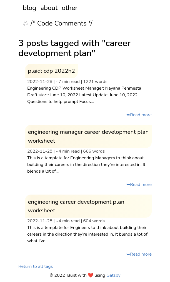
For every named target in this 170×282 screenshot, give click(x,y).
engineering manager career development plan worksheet (88, 136)
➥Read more (139, 115)
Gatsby (113, 275)
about (49, 7)
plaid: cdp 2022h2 (51, 71)
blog (29, 7)
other (70, 7)
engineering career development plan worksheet (76, 206)
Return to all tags (35, 266)
